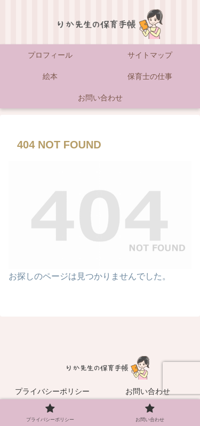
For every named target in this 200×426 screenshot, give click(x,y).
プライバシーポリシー (52, 391)
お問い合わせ (147, 391)
